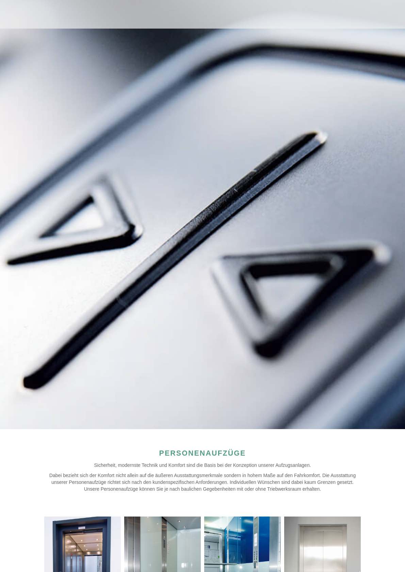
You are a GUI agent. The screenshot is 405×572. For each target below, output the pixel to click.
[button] (15, 557)
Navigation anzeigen (383, 12)
